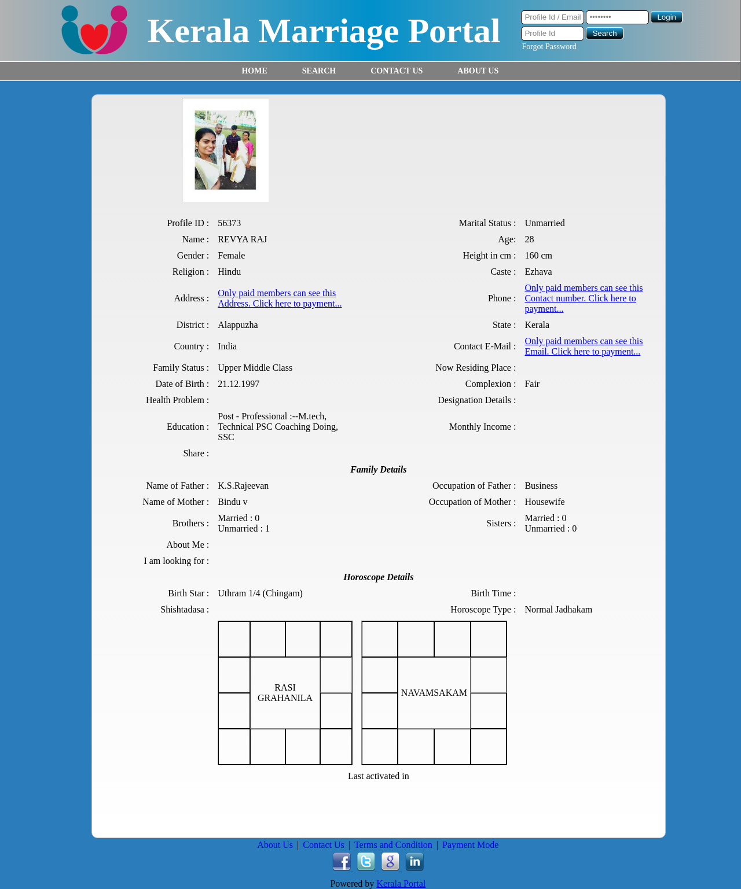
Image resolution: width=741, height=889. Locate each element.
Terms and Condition (393, 845)
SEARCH (319, 71)
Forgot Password (549, 46)
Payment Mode (470, 845)
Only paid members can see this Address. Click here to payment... (280, 298)
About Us (275, 845)
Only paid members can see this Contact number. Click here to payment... (583, 298)
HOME (254, 71)
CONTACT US (396, 71)
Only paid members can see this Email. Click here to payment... (583, 346)
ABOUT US (477, 71)
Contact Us (323, 845)
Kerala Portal (400, 883)
